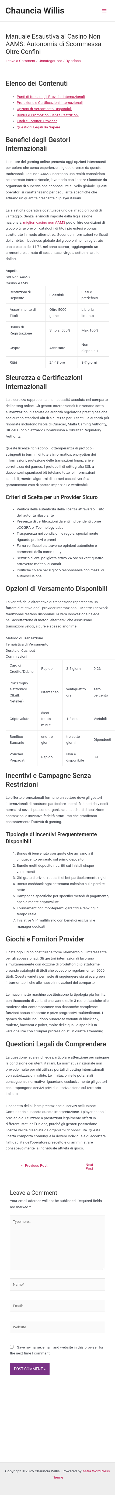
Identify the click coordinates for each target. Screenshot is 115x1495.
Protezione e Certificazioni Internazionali (50, 102)
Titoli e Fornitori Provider (37, 121)
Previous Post (33, 1166)
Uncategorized (50, 61)
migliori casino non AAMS (44, 222)
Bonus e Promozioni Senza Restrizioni (48, 115)
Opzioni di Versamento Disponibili (44, 109)
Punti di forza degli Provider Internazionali (51, 96)
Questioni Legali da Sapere (38, 127)
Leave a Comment (20, 61)
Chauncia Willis (34, 10)
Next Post (89, 1168)
